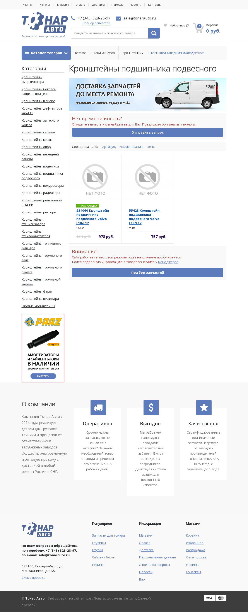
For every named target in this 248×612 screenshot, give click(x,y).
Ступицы (99, 543)
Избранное (176, 25)
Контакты (158, 4)
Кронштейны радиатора (41, 193)
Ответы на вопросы (154, 564)
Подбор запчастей (96, 23)
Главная (27, 4)
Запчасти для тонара (108, 535)
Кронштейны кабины (38, 132)
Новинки (193, 564)
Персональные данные (157, 557)
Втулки (97, 550)
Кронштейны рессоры (39, 212)
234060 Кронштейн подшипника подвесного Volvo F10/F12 (92, 216)
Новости (138, 4)
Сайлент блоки (103, 557)
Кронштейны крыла (37, 139)
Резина (98, 564)
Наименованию (132, 146)
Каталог (45, 4)
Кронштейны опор (36, 147)
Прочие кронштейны (38, 306)
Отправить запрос (148, 132)
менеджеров (168, 262)
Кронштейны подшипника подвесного (177, 53)
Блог (142, 579)
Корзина (192, 535)
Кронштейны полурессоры (43, 185)
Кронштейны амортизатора (33, 79)
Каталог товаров (44, 53)
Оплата (82, 4)
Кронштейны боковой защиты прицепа (39, 91)
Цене (151, 146)
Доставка (101, 4)
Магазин (64, 4)
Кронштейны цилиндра (40, 298)
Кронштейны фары (37, 291)
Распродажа (195, 550)
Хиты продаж (196, 557)
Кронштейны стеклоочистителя (36, 233)
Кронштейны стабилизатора (33, 221)
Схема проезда (33, 577)
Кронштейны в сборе (38, 101)
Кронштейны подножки (40, 166)
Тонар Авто (35, 598)
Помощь (120, 4)
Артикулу (109, 146)
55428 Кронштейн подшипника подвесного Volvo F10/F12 (144, 216)
